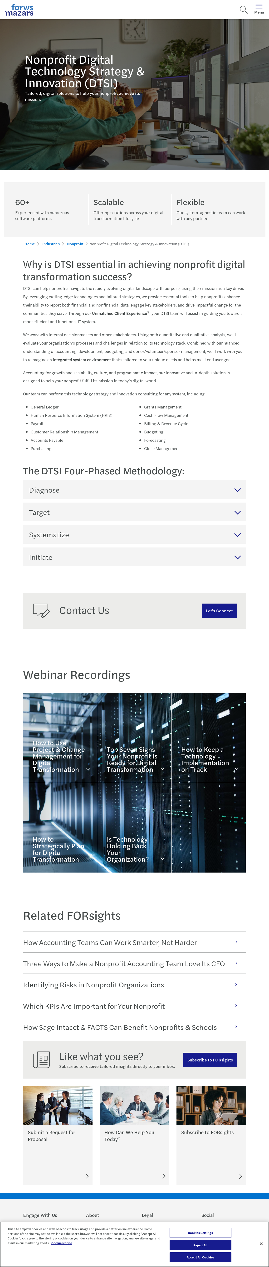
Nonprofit (75, 243)
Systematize (49, 534)
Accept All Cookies (200, 1257)
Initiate (41, 557)
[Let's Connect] (143, 1176)
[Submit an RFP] (66, 1176)
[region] (134, 1244)
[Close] (261, 1244)
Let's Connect (219, 611)
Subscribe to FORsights (210, 1060)
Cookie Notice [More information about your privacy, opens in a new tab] (61, 1243)
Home (29, 243)
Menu (259, 10)
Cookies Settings (200, 1232)
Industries (51, 243)
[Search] (244, 9)
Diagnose (44, 489)
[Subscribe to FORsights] (223, 1176)
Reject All (200, 1245)
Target (39, 512)
